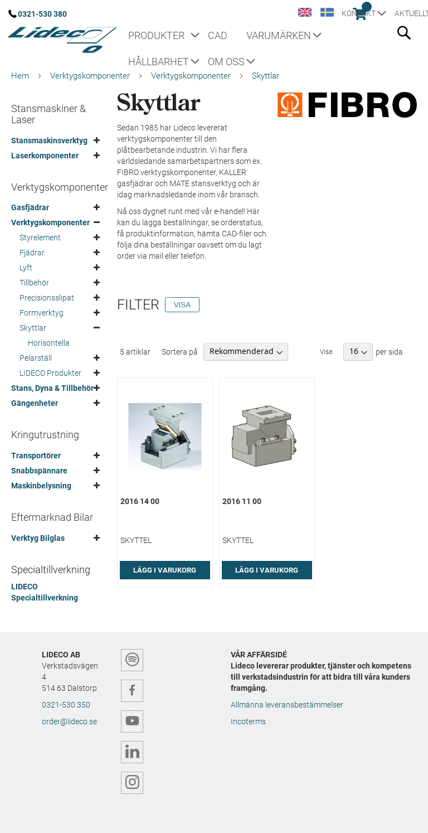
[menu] (247, 49)
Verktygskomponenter (90, 76)
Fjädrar (32, 252)
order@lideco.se (69, 721)
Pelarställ (36, 357)
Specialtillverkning (50, 569)
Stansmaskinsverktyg (49, 140)
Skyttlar (33, 327)
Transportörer (36, 455)
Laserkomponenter (45, 155)
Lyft (26, 267)
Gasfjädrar (30, 207)
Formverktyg (42, 312)
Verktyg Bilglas (38, 538)
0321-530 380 (42, 13)
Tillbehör (34, 282)
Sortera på (180, 351)
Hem (20, 76)
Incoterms (248, 721)
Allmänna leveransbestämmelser (287, 704)
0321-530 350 (66, 704)
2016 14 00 (139, 501)
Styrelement (40, 237)
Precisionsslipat (47, 297)
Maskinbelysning (41, 485)
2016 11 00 (241, 501)
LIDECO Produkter (50, 373)
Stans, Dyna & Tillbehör (52, 388)
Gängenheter (34, 403)
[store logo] (61, 36)
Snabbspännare (39, 470)
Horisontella (49, 342)
